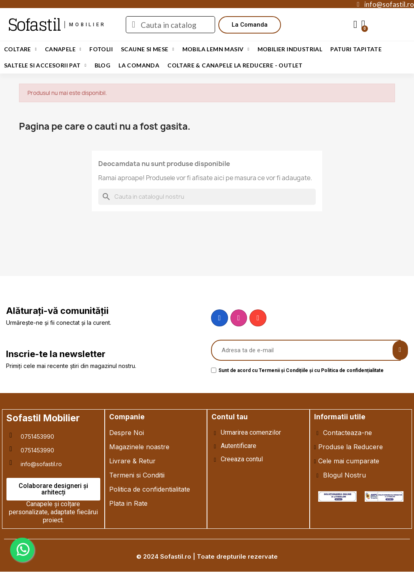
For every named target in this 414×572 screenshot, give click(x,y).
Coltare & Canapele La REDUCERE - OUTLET (235, 65)
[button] (249, 25)
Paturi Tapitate (356, 49)
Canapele (63, 49)
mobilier (87, 24)
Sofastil (34, 24)
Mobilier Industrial (290, 49)
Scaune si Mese (147, 49)
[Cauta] (207, 197)
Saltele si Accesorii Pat (45, 65)
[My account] (355, 24)
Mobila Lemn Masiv (215, 49)
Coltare (20, 49)
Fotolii (101, 49)
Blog (103, 65)
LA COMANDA (138, 65)
